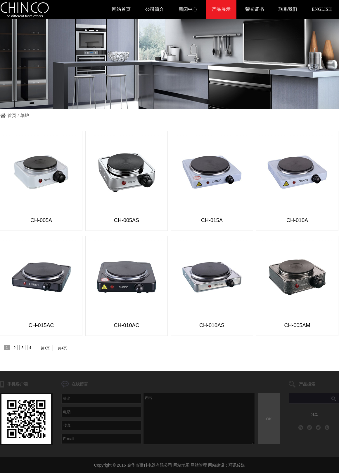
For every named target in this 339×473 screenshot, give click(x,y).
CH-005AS (126, 220)
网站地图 (181, 465)
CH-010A (297, 220)
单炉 (24, 115)
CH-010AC (126, 325)
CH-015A (212, 220)
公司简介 (154, 9)
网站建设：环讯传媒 (226, 465)
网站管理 (199, 465)
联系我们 (288, 9)
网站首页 (121, 9)
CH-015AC (41, 325)
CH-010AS (211, 325)
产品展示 (221, 9)
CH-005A (41, 220)
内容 (199, 418)
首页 (12, 115)
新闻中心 (188, 9)
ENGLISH (322, 9)
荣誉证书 (254, 9)
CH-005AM (297, 325)
